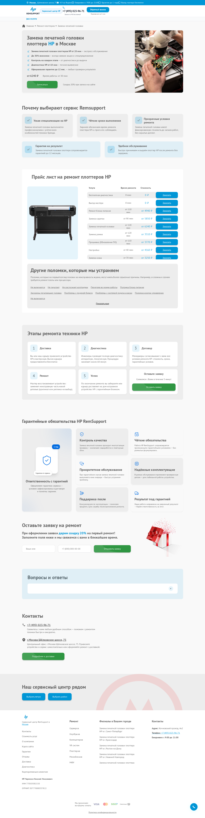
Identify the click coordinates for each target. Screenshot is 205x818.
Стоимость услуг (29, 736)
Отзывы (99, 11)
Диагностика (28, 766)
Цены (85, 11)
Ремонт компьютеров (81, 20)
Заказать (167, 195)
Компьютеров (76, 739)
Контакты (107, 11)
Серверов (74, 728)
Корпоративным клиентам (35, 771)
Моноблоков (76, 756)
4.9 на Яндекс (64, 2)
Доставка (26, 761)
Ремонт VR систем (104, 20)
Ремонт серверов (36, 20)
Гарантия (92, 11)
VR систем (74, 745)
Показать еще (102, 303)
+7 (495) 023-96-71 (36, 625)
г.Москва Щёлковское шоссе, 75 (44, 640)
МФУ (72, 762)
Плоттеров (75, 751)
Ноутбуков (75, 734)
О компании (28, 741)
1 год (56, 447)
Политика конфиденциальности (103, 812)
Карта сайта (28, 746)
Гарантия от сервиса (43, 473)
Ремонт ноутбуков (58, 20)
